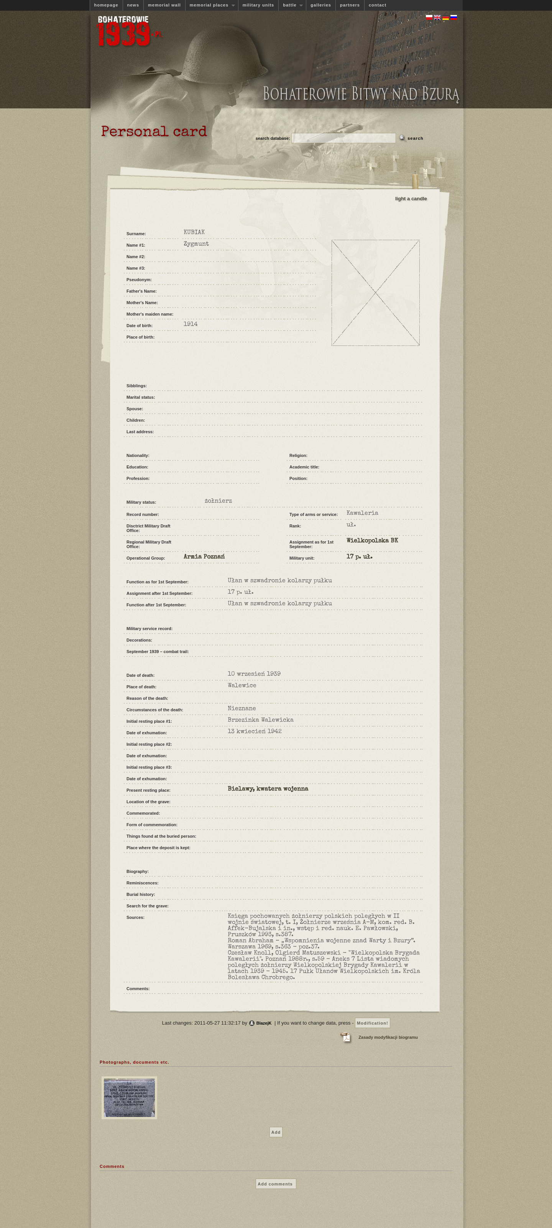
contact (377, 5)
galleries (320, 5)
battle (290, 5)
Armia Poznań (204, 557)
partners (350, 5)
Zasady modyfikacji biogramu (388, 1037)
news (133, 5)
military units (258, 5)
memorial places (210, 5)
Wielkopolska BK (372, 541)
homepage (106, 5)
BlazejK (264, 1023)
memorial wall (164, 5)
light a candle (411, 198)
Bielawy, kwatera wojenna (268, 789)
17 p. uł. (360, 557)
